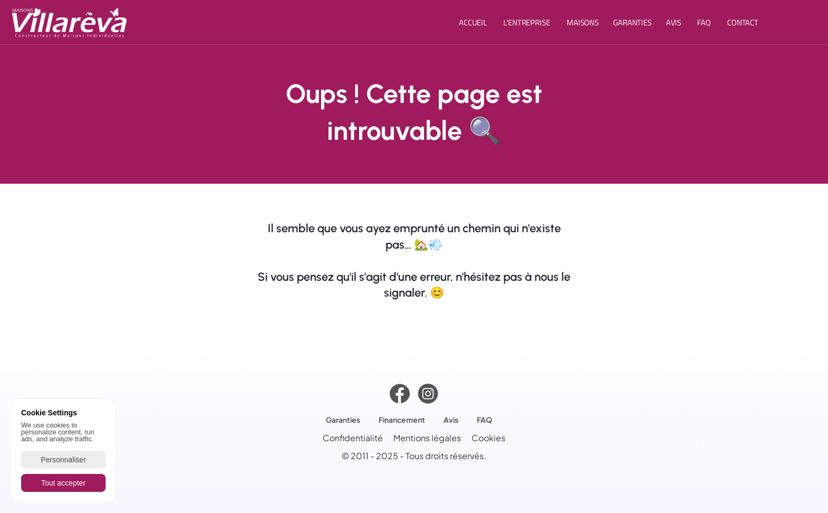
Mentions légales (427, 440)
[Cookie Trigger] (488, 440)
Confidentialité (353, 440)
